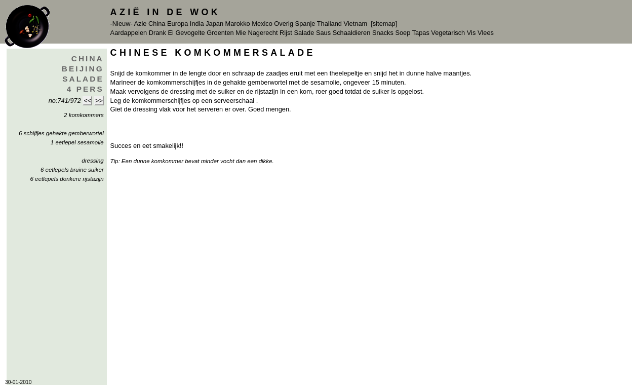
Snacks (382, 32)
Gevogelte (190, 32)
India (197, 23)
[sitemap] (384, 23)
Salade (304, 32)
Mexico (262, 23)
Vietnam (355, 23)
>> (99, 100)
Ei (170, 32)
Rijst (286, 32)
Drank (157, 32)
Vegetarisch (448, 32)
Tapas (420, 32)
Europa (177, 23)
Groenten (220, 32)
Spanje (305, 23)
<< (87, 100)
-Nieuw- (121, 23)
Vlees (486, 32)
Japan (214, 23)
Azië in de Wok (165, 12)
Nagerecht (263, 32)
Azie (140, 23)
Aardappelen (128, 32)
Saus (323, 32)
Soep (402, 32)
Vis (471, 32)
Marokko (237, 23)
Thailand (329, 23)
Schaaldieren (352, 32)
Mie (240, 32)
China (156, 23)
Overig (283, 23)
